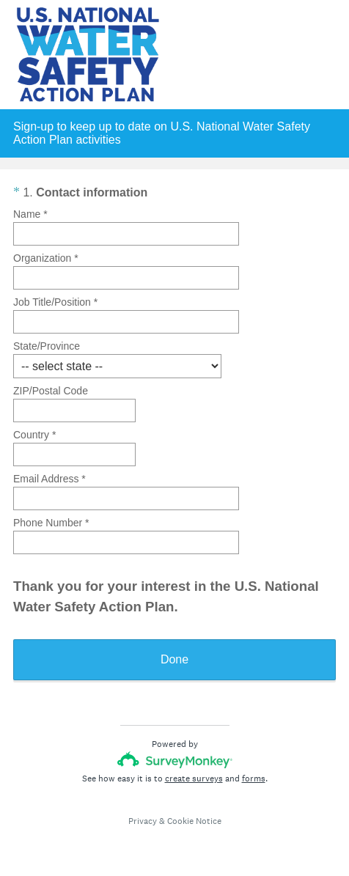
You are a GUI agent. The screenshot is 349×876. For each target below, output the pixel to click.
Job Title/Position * (55, 302)
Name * (30, 214)
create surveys (194, 778)
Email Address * (49, 479)
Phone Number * (51, 523)
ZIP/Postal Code (50, 391)
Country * (34, 435)
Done (174, 659)
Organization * (45, 258)
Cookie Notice (194, 821)
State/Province (46, 346)
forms (253, 778)
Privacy (142, 821)
